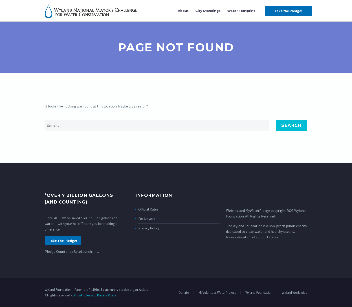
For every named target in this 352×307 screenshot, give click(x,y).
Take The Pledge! (63, 240)
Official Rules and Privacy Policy (94, 295)
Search (291, 125)
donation (244, 237)
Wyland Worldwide (294, 292)
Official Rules (148, 209)
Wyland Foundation (258, 292)
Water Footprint (241, 11)
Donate (183, 292)
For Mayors (146, 218)
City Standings (207, 11)
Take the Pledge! (288, 11)
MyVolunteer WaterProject (217, 292)
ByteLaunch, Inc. (86, 251)
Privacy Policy (148, 228)
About (183, 11)
